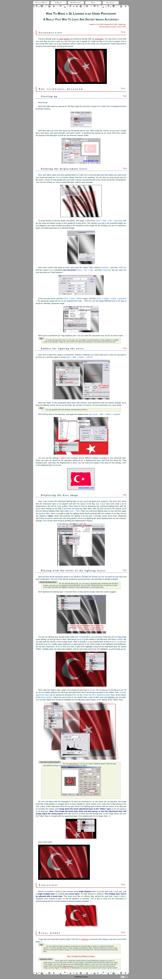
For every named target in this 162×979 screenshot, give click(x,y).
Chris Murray (73, 764)
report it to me (68, 966)
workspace (99, 39)
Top (123, 31)
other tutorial (64, 39)
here (54, 46)
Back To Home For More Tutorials (81, 956)
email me (85, 939)
